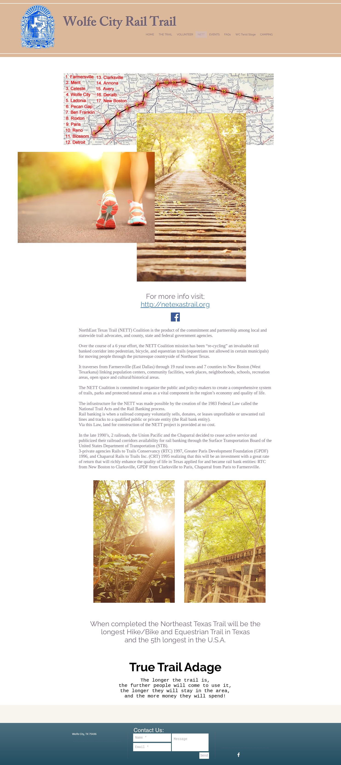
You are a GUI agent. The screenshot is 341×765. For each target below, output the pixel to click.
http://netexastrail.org (175, 304)
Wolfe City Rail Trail (119, 24)
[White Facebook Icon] (238, 755)
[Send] (204, 755)
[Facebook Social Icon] (175, 317)
